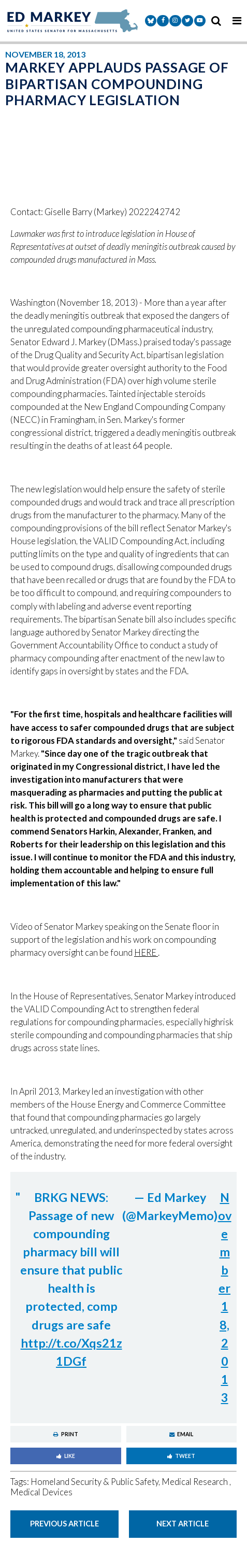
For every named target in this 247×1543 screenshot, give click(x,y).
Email (181, 1434)
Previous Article (64, 1523)
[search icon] (216, 20)
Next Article (182, 1523)
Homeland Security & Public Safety (94, 1482)
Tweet (181, 1456)
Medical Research (195, 1482)
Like (65, 1456)
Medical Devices (41, 1492)
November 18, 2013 (224, 1297)
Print (65, 1434)
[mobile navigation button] (236, 20)
